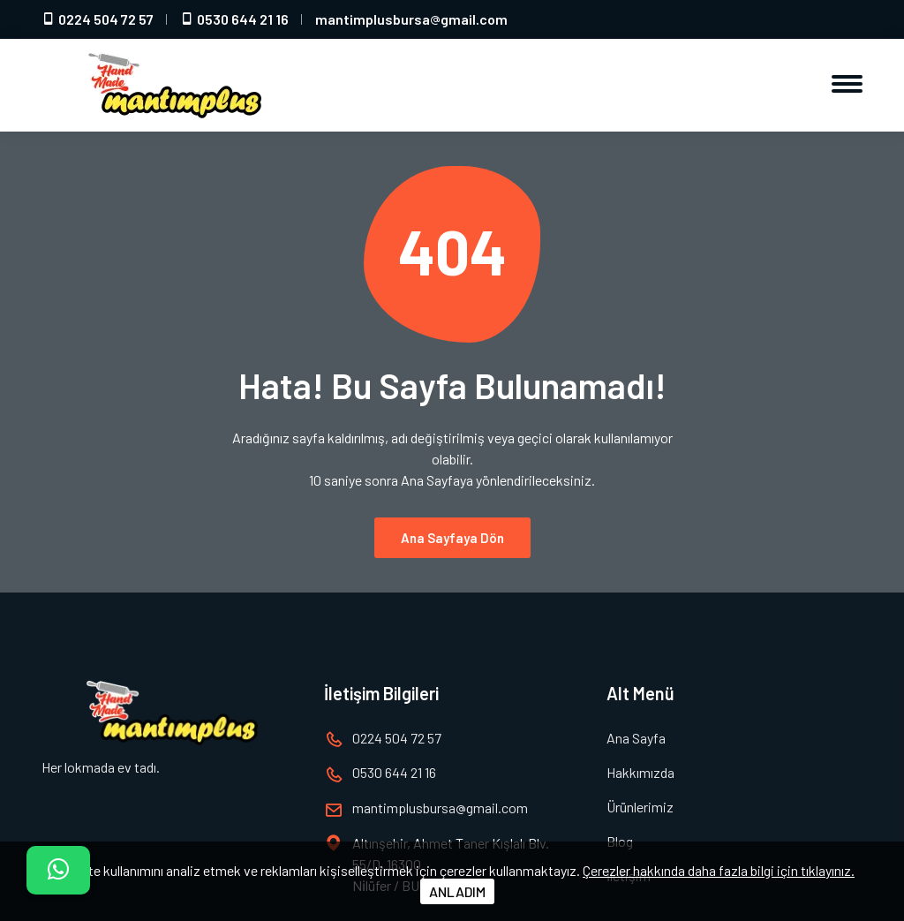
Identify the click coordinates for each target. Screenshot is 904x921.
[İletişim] (58, 870)
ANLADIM (457, 891)
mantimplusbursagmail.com (411, 19)
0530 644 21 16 (234, 19)
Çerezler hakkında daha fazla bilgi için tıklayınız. (719, 870)
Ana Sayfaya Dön (452, 527)
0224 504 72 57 (97, 19)
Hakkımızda (640, 772)
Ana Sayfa (636, 737)
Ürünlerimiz (640, 806)
